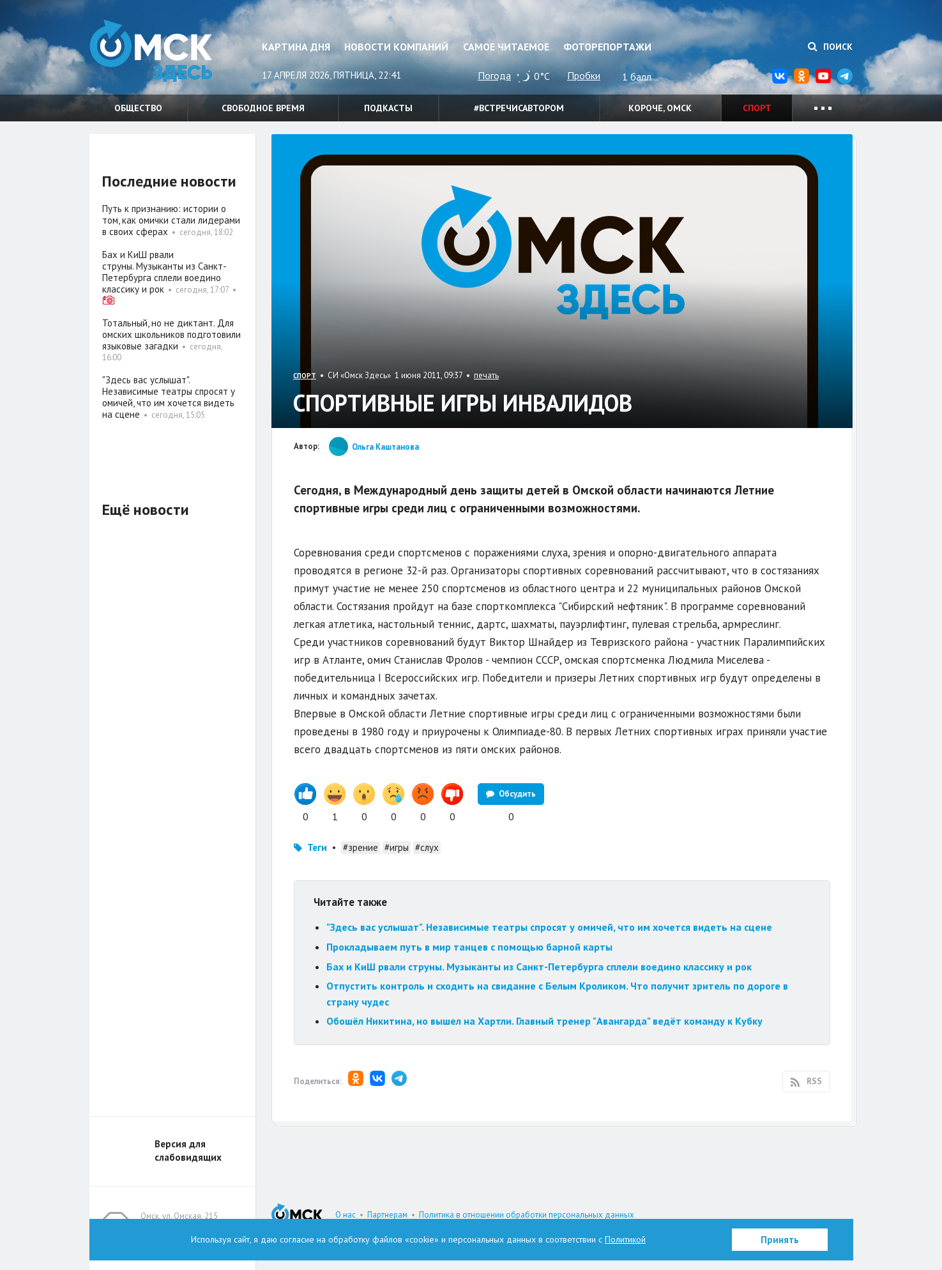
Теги (317, 847)
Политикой (625, 1239)
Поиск (830, 46)
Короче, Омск (660, 108)
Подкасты (388, 108)
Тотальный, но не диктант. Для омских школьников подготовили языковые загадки (171, 334)
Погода (494, 75)
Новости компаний (396, 46)
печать (486, 375)
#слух (427, 847)
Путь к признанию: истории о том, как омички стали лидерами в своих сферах (171, 220)
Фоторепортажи (607, 46)
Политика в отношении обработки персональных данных (526, 1214)
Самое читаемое (506, 46)
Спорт (757, 108)
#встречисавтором (519, 108)
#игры (396, 847)
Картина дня (296, 46)
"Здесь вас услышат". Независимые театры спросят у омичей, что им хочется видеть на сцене (549, 927)
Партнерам (387, 1214)
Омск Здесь (153, 52)
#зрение (360, 847)
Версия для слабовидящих (188, 1150)
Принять (780, 1240)
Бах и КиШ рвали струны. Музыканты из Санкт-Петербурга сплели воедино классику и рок (539, 966)
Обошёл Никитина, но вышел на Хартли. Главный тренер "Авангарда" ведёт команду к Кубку (544, 1020)
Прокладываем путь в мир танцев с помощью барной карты (469, 946)
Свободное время (263, 108)
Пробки (583, 75)
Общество (138, 108)
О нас (345, 1214)
